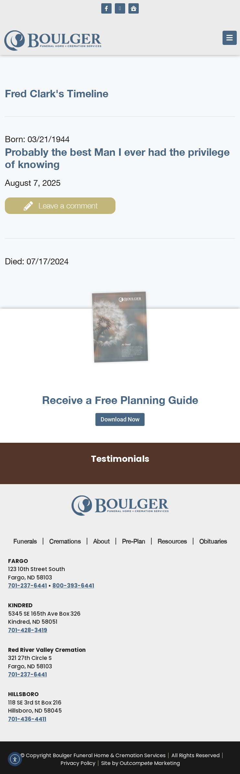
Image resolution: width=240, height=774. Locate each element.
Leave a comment (61, 206)
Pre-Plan (133, 541)
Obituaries (213, 541)
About (101, 541)
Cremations (65, 541)
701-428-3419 (27, 630)
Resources (172, 541)
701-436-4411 (27, 719)
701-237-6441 (27, 585)
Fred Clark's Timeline (56, 93)
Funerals (25, 541)
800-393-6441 (73, 585)
